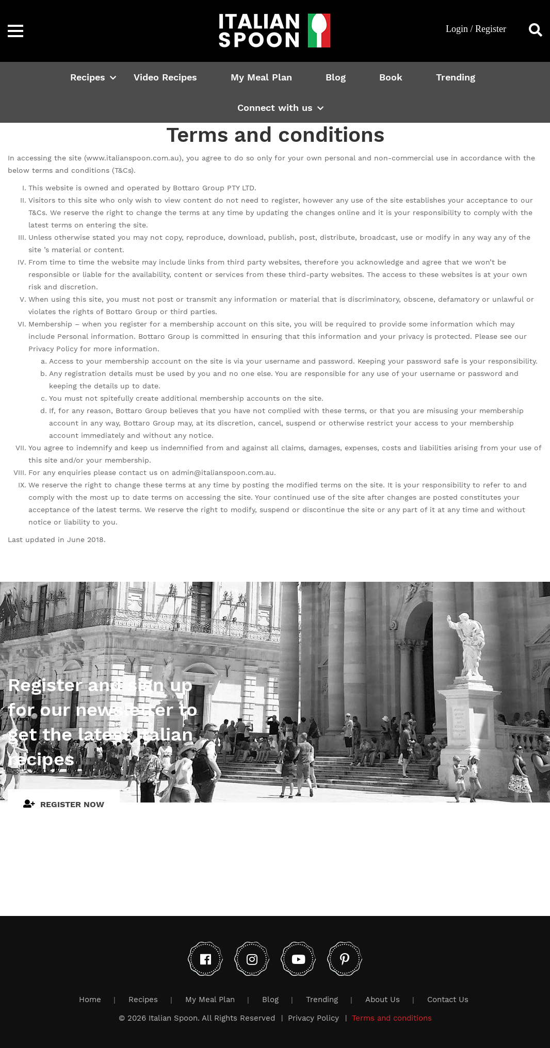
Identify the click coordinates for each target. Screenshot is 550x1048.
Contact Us (447, 999)
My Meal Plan (261, 77)
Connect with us (275, 107)
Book (390, 77)
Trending (455, 77)
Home (90, 999)
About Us (382, 999)
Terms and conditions (392, 1018)
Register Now (63, 804)
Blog (336, 77)
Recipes (87, 77)
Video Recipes (165, 77)
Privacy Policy (313, 1018)
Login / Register (476, 29)
